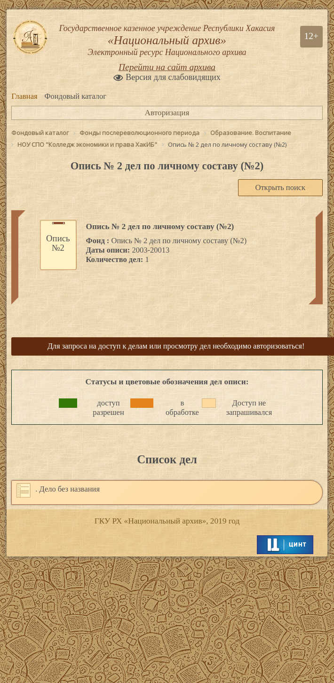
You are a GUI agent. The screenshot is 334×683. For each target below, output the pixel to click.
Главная (24, 96)
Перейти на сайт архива (167, 67)
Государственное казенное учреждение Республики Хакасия (167, 40)
